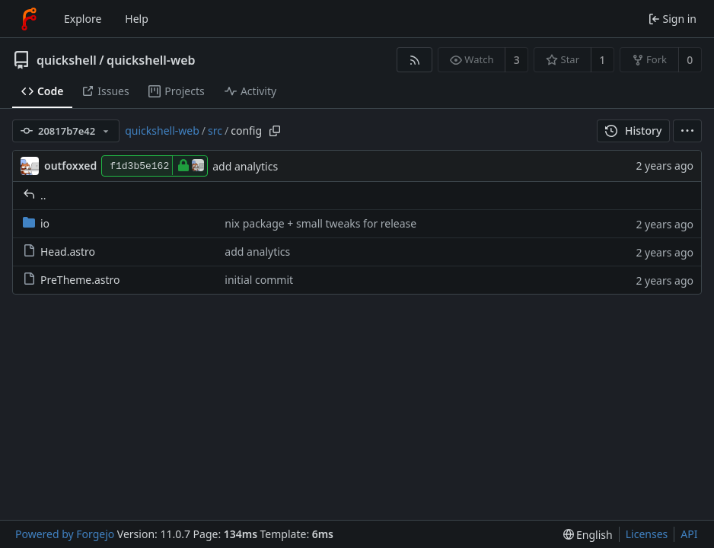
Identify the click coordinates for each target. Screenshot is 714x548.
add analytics (245, 166)
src (215, 130)
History (633, 130)
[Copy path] (274, 131)
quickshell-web (151, 60)
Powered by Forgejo (64, 534)
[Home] (29, 19)
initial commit (259, 279)
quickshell (67, 60)
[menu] (687, 130)
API (689, 534)
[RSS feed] (414, 59)
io (36, 223)
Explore (82, 18)
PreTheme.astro (71, 279)
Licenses (647, 534)
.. (34, 195)
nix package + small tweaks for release (320, 223)
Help (136, 18)
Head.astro (59, 251)
